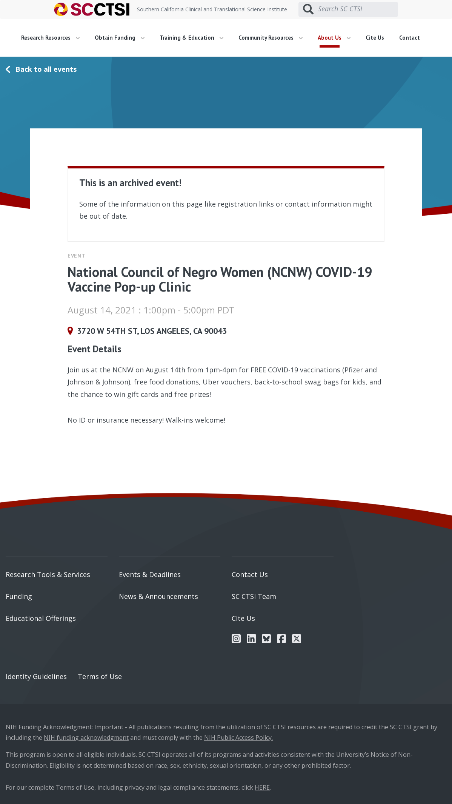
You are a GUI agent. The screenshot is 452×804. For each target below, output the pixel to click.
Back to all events (46, 69)
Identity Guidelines (36, 676)
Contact (409, 37)
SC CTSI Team (254, 596)
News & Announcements (158, 596)
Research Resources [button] (50, 37)
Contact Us (250, 574)
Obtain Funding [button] (120, 37)
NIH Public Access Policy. (238, 737)
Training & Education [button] (191, 37)
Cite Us (375, 37)
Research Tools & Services (48, 574)
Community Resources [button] (270, 37)
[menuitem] (53, 38)
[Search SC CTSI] (358, 9)
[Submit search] (308, 9)
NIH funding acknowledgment (86, 737)
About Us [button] (334, 37)
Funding (19, 596)
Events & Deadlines (150, 574)
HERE (262, 787)
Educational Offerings (41, 618)
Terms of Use (100, 676)
